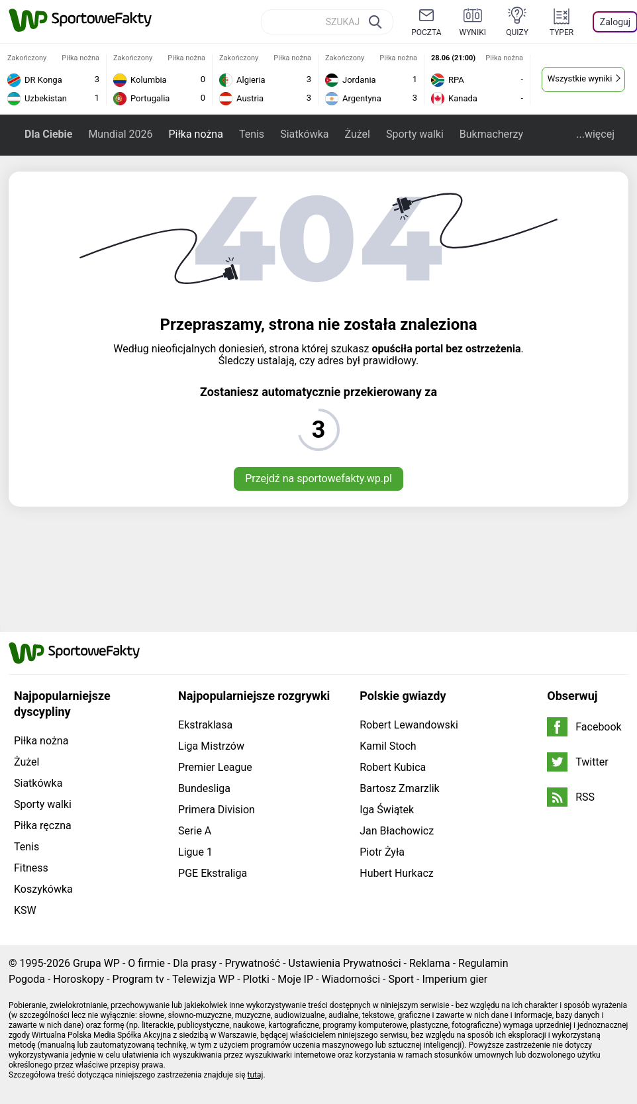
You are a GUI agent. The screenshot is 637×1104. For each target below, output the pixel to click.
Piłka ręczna (43, 825)
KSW (25, 910)
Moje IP (295, 979)
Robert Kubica (393, 767)
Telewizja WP (203, 979)
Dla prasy (195, 963)
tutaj (256, 1074)
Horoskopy (78, 979)
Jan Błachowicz (397, 831)
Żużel (357, 134)
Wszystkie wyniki (580, 78)
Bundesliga (204, 788)
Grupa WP (96, 963)
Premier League (215, 767)
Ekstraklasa (205, 725)
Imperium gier (454, 979)
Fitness (31, 868)
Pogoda (27, 979)
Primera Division (216, 809)
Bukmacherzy (491, 134)
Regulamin (483, 963)
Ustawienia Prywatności (345, 963)
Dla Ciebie (48, 134)
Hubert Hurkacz (397, 873)
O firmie (146, 963)
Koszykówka (43, 889)
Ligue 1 (195, 852)
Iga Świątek (387, 809)
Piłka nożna (195, 134)
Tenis (251, 134)
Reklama (429, 963)
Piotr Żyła (382, 852)
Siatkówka (304, 134)
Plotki (256, 979)
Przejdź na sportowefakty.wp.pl (318, 478)
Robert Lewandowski (409, 725)
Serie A (194, 831)
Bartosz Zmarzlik (399, 788)
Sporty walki (415, 134)
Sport (401, 979)
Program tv (138, 979)
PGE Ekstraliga (212, 873)
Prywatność (252, 963)
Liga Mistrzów (211, 746)
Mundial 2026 (120, 134)
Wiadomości (350, 979)
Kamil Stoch (388, 746)
